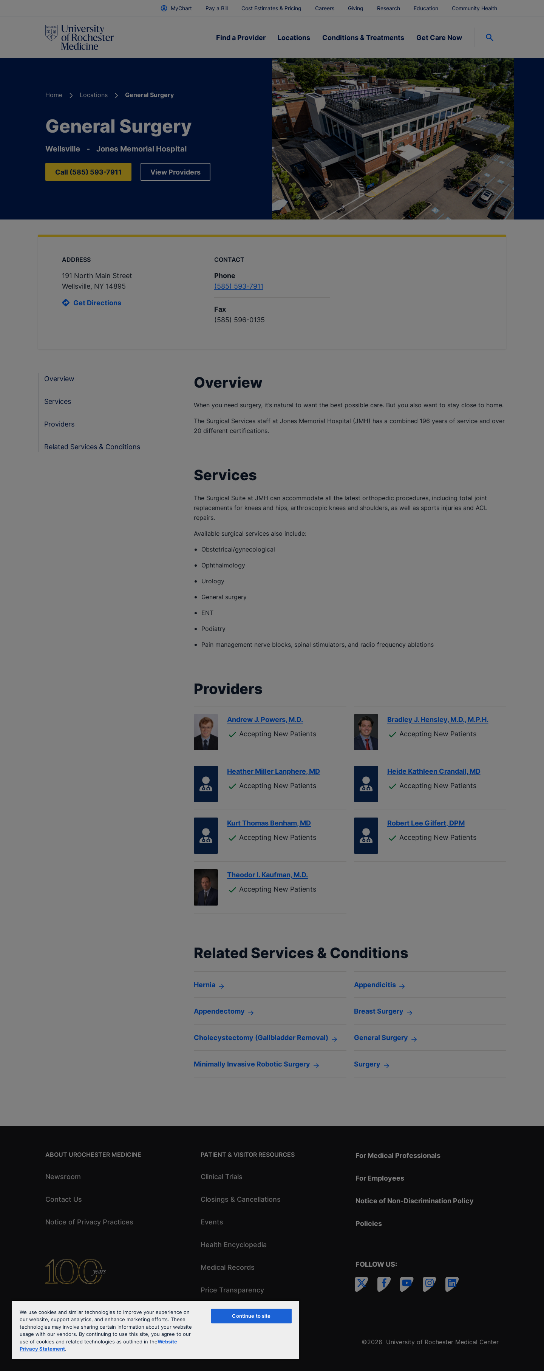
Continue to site (251, 1315)
